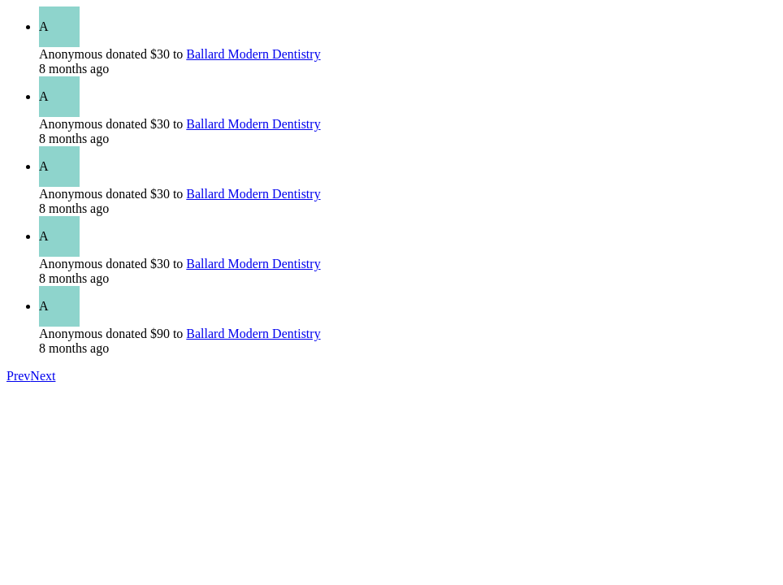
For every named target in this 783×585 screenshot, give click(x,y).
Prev (18, 376)
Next (42, 376)
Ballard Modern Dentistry (253, 54)
